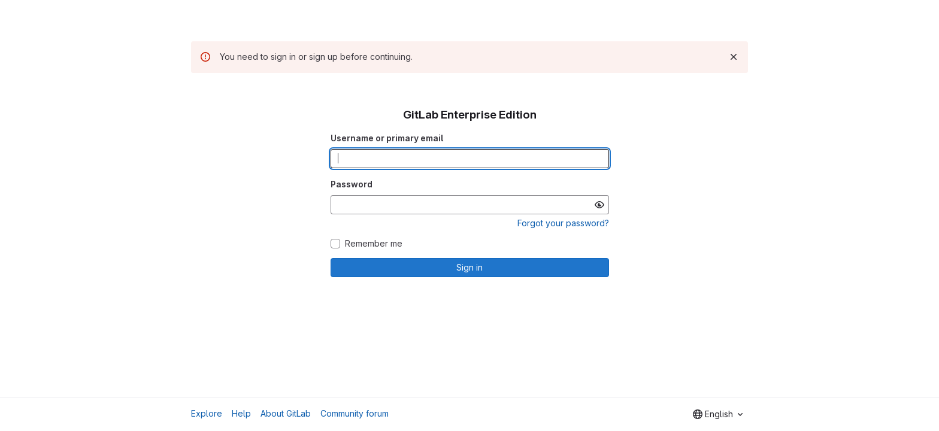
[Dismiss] (733, 57)
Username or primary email (387, 138)
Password (351, 184)
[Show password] (599, 204)
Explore (206, 413)
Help (241, 413)
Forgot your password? (563, 223)
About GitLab (286, 413)
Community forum (354, 413)
